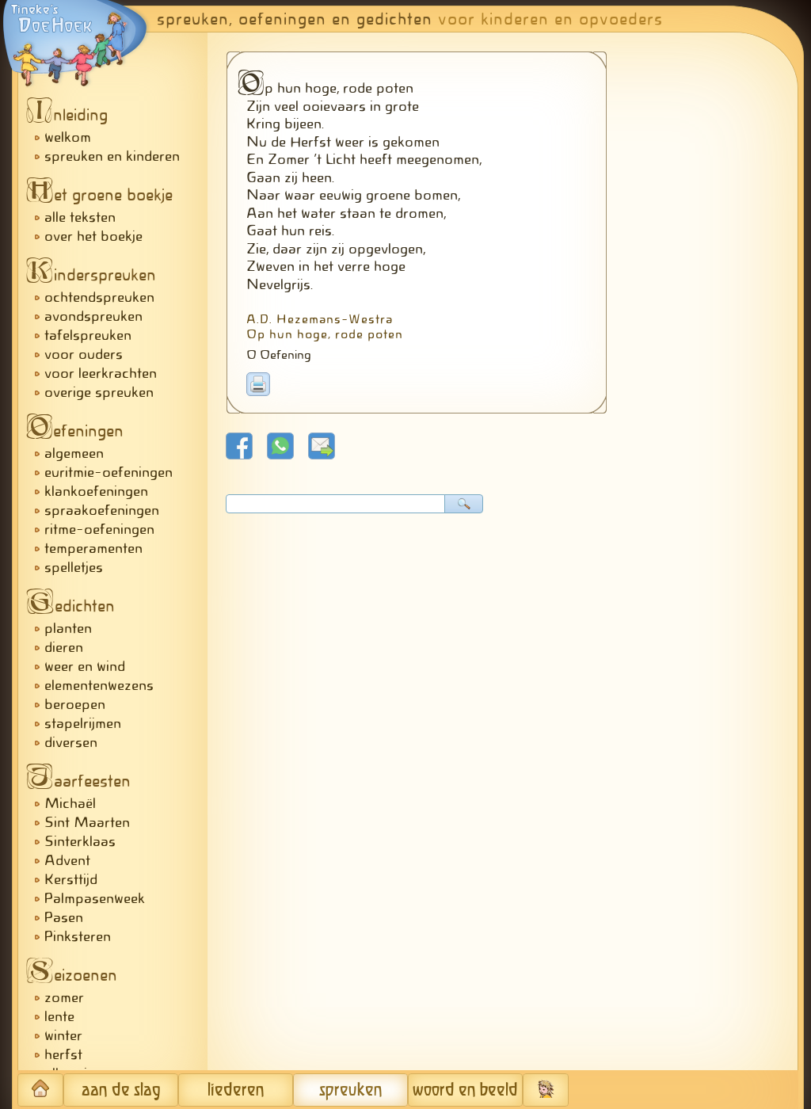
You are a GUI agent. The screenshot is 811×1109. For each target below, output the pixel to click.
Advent (67, 860)
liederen (236, 1090)
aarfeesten (83, 781)
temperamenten (93, 548)
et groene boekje (104, 195)
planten (68, 628)
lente (59, 1016)
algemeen (74, 453)
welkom (67, 137)
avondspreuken (93, 316)
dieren (63, 647)
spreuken (351, 1090)
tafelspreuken (87, 335)
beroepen (74, 704)
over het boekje (93, 236)
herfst (63, 1054)
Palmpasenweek (94, 898)
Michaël (70, 803)
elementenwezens (99, 685)
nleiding (71, 115)
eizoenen (76, 975)
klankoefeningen (96, 491)
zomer (64, 997)
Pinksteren (77, 936)
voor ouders (83, 354)
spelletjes (73, 567)
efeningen (79, 431)
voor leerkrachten (100, 373)
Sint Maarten (87, 822)
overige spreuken (99, 392)
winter (63, 1035)
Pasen (63, 917)
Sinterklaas (80, 841)
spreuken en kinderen (112, 156)
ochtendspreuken (99, 297)
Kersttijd (70, 879)
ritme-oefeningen (99, 529)
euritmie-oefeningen (108, 472)
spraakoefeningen (101, 510)
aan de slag (121, 1090)
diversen (70, 742)
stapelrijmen (82, 723)
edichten (75, 606)
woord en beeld (465, 1090)
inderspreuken (95, 275)
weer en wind (84, 666)
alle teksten (80, 217)
